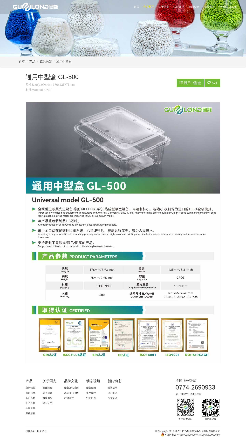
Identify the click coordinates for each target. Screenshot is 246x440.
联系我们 (208, 6)
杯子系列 (30, 403)
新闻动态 (193, 6)
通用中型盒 (64, 61)
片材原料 (30, 408)
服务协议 (42, 431)
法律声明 (30, 431)
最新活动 (112, 387)
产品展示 (148, 6)
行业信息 (91, 398)
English (232, 6)
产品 (32, 61)
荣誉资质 (47, 392)
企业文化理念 (71, 387)
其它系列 (30, 398)
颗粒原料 (30, 413)
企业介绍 (91, 387)
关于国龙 (163, 6)
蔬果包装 (46, 61)
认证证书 (178, 6)
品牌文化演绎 (71, 392)
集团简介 (47, 387)
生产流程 (91, 392)
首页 (136, 6)
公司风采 (47, 398)
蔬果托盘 (30, 392)
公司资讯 (112, 392)
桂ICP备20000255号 (209, 434)
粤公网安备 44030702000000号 (179, 434)
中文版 (223, 6)
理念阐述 (69, 398)
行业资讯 (112, 398)
